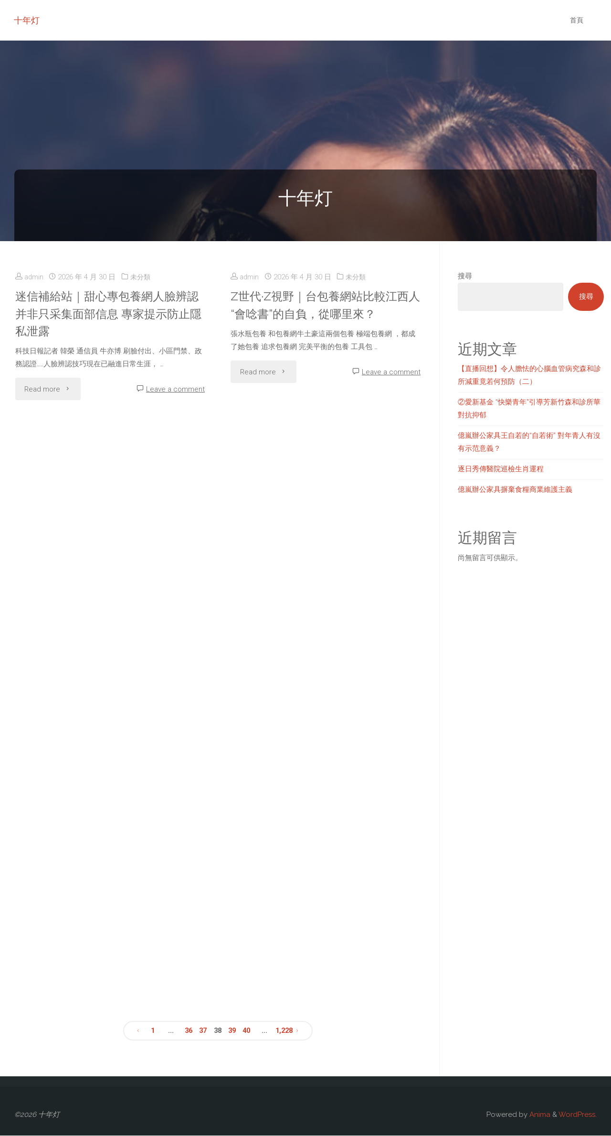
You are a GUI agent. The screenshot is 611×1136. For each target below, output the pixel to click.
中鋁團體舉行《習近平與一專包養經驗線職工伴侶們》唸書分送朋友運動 (314, 599)
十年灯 (27, 20)
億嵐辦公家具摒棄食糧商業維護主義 (515, 489)
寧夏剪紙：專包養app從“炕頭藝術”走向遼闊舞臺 (308, 448)
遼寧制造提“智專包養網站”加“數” (95, 886)
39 (232, 1031)
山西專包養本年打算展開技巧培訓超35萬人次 (99, 751)
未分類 (141, 277)
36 (188, 1031)
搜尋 (465, 276)
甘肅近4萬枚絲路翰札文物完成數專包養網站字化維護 (96, 465)
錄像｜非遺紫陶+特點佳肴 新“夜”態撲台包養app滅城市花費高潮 (310, 751)
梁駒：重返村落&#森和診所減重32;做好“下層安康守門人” (310, 895)
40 (247, 1031)
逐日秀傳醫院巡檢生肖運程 (501, 469)
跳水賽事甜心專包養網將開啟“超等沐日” (95, 608)
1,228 (284, 1031)
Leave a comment (175, 389)
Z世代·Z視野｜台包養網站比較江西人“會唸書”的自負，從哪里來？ (322, 304)
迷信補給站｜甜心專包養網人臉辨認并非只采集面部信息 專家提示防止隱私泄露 (110, 313)
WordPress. (577, 1115)
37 (203, 1031)
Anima (538, 1115)
